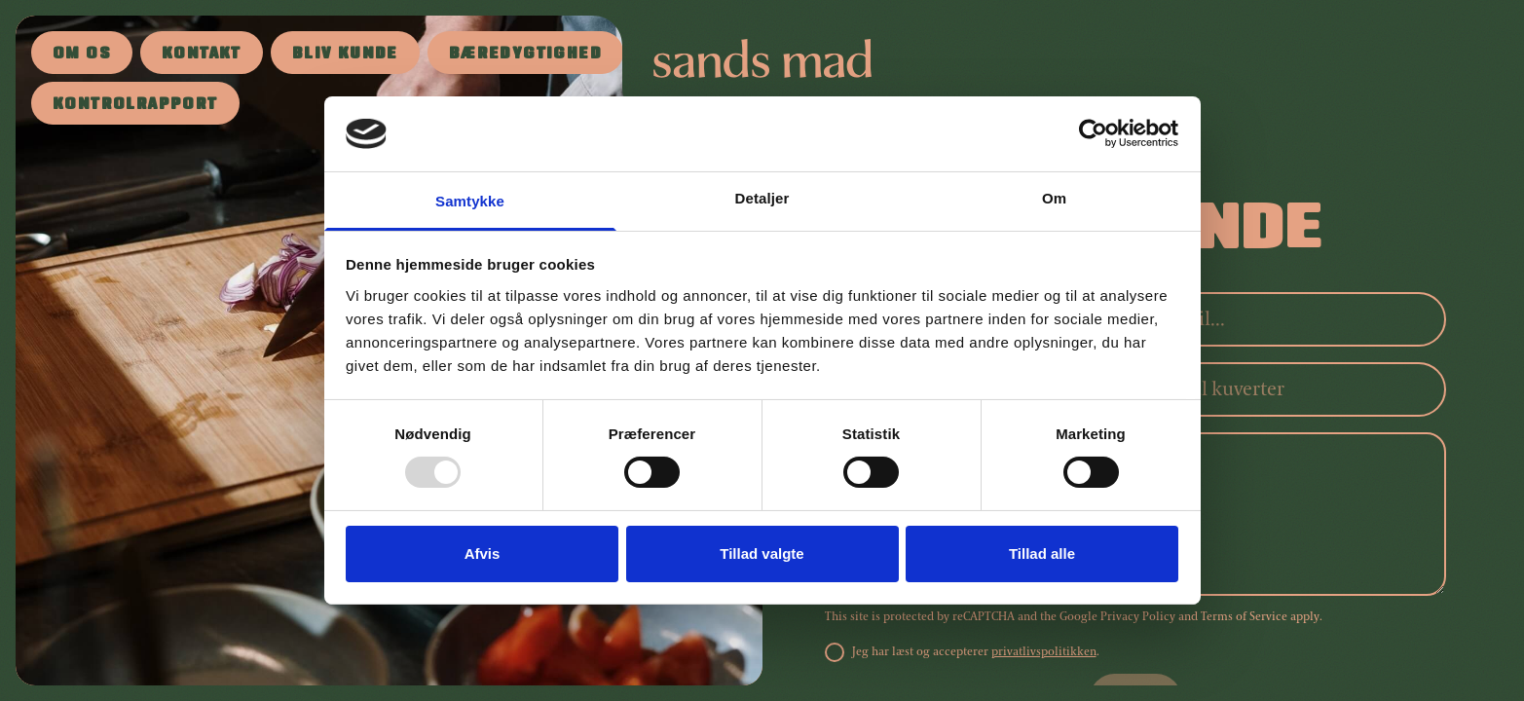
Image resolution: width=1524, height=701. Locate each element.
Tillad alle (1042, 553)
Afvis (483, 553)
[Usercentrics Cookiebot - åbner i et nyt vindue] (1093, 133)
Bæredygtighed (525, 55)
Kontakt (202, 55)
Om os (82, 55)
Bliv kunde (345, 55)
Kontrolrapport (135, 105)
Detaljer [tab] (762, 198)
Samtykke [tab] (469, 201)
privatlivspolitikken (1044, 652)
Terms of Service (1244, 616)
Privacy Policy (1137, 616)
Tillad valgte (761, 553)
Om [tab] (1054, 198)
